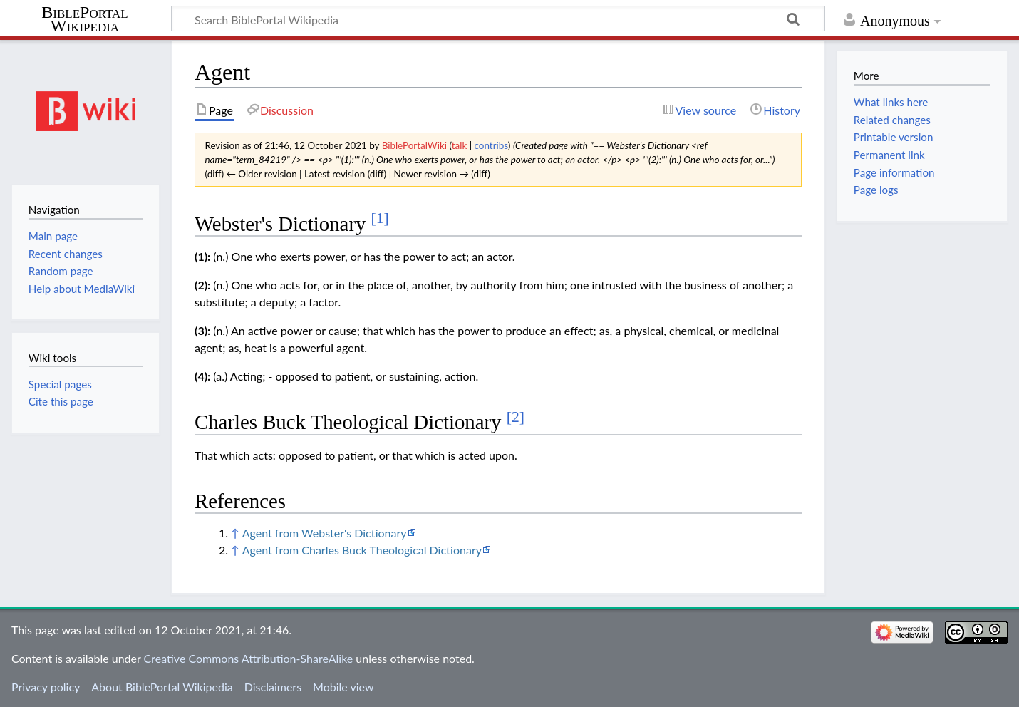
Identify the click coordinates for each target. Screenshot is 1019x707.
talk (459, 145)
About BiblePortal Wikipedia (161, 686)
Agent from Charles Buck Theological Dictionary (362, 550)
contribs (491, 145)
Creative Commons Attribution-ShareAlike (248, 658)
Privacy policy (45, 686)
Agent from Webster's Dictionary (324, 533)
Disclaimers (272, 686)
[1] (380, 218)
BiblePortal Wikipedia (84, 19)
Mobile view (343, 686)
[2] (515, 416)
